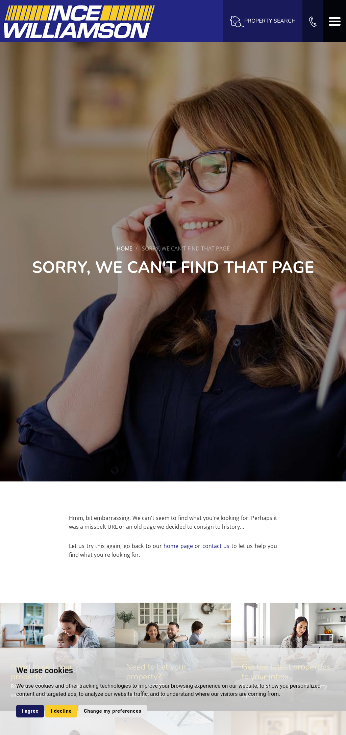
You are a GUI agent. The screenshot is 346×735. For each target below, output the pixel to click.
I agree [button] (30, 711)
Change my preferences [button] (112, 711)
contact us (215, 546)
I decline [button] (61, 711)
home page (178, 546)
